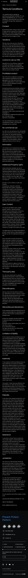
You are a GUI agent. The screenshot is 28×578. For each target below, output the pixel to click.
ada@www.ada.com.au (11, 505)
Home (3, 5)
